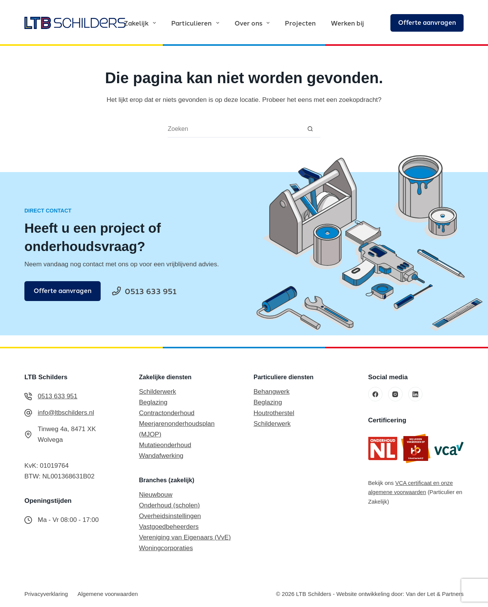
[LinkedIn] (415, 394)
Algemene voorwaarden (107, 594)
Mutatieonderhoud (165, 445)
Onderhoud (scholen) (169, 505)
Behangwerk (272, 391)
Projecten (300, 22)
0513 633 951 (57, 396)
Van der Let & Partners (435, 594)
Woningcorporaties (166, 548)
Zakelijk (141, 22)
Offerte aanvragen (427, 22)
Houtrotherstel (274, 413)
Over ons (253, 22)
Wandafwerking (161, 455)
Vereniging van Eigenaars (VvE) (185, 537)
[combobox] (234, 128)
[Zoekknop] (310, 129)
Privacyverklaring (46, 594)
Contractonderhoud (167, 413)
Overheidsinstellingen (170, 516)
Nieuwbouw (156, 494)
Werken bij (347, 22)
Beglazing (153, 402)
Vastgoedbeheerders (169, 526)
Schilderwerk (157, 391)
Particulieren (196, 22)
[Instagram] (395, 394)
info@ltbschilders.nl (66, 412)
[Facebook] (375, 394)
